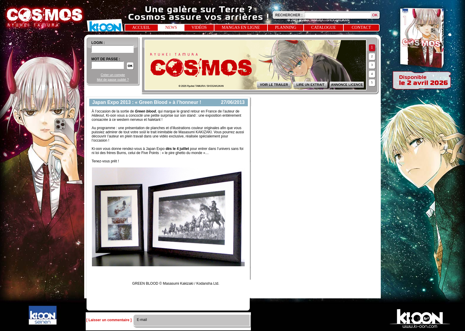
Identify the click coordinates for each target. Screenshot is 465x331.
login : (98, 43)
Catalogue (323, 27)
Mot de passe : (105, 59)
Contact (361, 27)
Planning (285, 27)
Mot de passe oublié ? (113, 79)
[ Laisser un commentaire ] (109, 320)
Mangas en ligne (241, 27)
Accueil (141, 27)
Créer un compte (113, 75)
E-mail (141, 320)
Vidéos (199, 27)
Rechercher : (288, 15)
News (171, 27)
